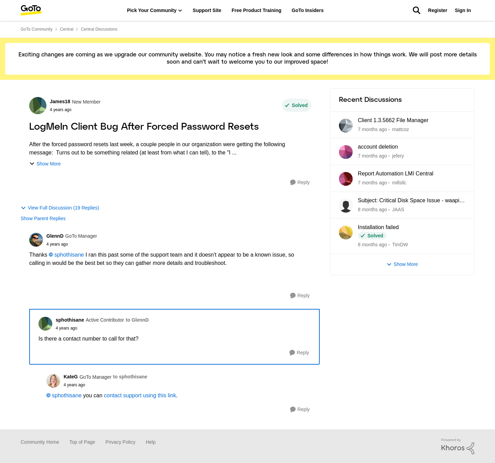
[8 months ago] (372, 209)
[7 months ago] (372, 129)
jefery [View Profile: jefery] (398, 156)
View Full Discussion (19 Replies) (60, 208)
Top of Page (82, 442)
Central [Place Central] (67, 29)
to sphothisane (130, 376)
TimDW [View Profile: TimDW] (400, 244)
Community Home (40, 442)
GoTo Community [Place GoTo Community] (37, 29)
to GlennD (137, 320)
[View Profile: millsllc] (346, 179)
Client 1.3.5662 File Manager (393, 120)
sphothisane (69, 255)
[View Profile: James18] (37, 105)
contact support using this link (140, 395)
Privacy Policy (120, 442)
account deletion (378, 147)
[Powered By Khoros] (457, 446)
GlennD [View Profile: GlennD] (55, 236)
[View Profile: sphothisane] (45, 324)
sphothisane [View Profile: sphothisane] (70, 320)
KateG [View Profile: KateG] (71, 376)
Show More (45, 164)
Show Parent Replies (43, 218)
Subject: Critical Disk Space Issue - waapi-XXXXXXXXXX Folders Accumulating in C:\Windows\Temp (409, 200)
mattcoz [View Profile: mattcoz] (400, 129)
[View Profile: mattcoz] (346, 125)
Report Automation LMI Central (395, 173)
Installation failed (378, 227)
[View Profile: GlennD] (36, 240)
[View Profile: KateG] (53, 381)
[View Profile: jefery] (346, 152)
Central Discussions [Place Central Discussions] (99, 29)
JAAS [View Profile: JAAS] (398, 209)
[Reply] (300, 182)
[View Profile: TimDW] (346, 232)
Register (437, 10)
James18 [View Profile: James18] (60, 101)
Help (151, 442)
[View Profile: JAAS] (346, 206)
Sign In (463, 10)
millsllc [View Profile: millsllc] (399, 182)
